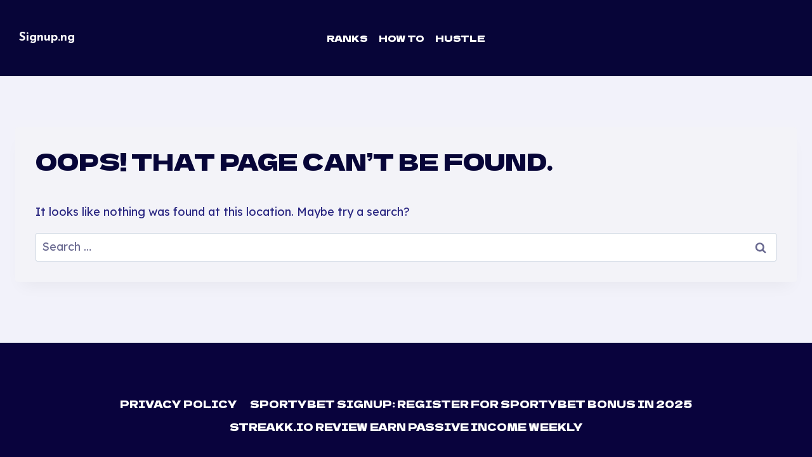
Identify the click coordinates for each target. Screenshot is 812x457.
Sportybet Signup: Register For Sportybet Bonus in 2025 (471, 403)
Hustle (460, 38)
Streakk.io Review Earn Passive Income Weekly (406, 426)
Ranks (347, 38)
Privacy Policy (179, 403)
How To (401, 38)
